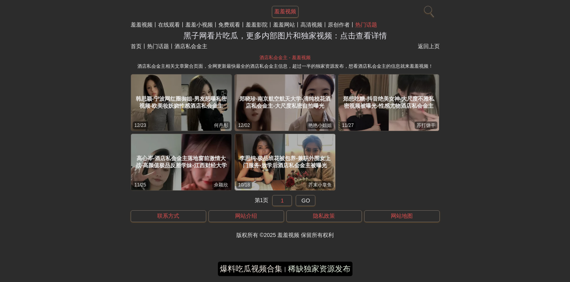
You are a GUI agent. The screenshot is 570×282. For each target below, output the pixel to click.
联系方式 (168, 216)
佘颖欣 (221, 185)
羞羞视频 (142, 25)
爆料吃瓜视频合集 (251, 268)
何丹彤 (221, 125)
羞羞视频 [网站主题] (285, 11)
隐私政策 (324, 216)
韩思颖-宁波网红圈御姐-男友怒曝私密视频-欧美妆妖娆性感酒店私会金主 (181, 102)
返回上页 (429, 46)
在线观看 (169, 25)
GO (306, 200)
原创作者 (339, 25)
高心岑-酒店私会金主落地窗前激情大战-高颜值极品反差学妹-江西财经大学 (181, 161)
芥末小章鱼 (320, 185)
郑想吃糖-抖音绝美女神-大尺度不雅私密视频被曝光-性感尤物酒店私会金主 (388, 102)
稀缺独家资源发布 (319, 268)
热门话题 (366, 25)
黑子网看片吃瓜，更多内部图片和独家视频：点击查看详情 (285, 35)
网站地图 (402, 216)
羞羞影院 (257, 25)
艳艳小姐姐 (320, 125)
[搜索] (428, 10)
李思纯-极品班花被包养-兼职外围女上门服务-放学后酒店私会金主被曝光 (285, 161)
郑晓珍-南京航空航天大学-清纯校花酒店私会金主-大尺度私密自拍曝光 (285, 102)
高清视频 (311, 25)
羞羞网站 (284, 25)
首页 (136, 46)
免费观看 (229, 25)
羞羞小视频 (199, 25)
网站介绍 (246, 216)
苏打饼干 (426, 125)
